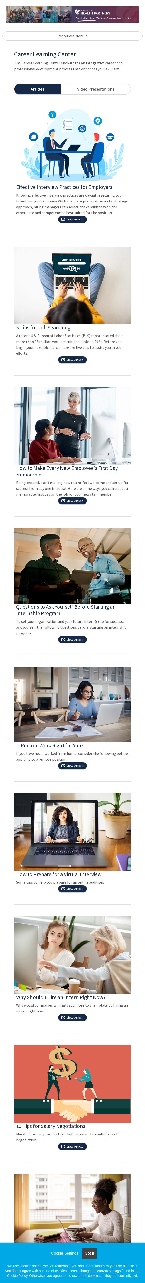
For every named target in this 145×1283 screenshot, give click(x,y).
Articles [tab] (37, 89)
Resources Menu (71, 36)
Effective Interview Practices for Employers (64, 187)
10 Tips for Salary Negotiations (50, 1126)
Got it (89, 1253)
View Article (72, 219)
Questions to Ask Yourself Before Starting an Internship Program (66, 610)
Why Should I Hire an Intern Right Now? (61, 997)
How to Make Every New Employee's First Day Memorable (67, 471)
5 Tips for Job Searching (43, 327)
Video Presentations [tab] (95, 89)
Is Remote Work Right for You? (50, 745)
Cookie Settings (64, 1253)
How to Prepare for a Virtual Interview (59, 874)
